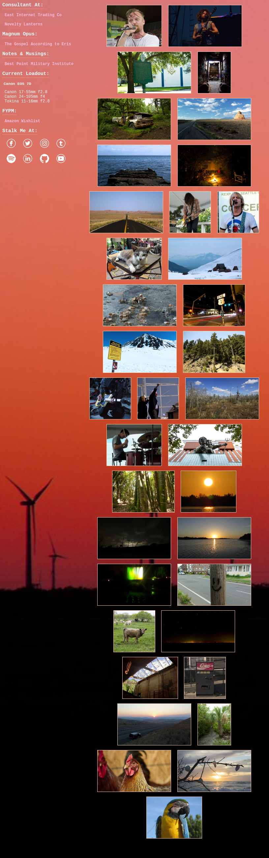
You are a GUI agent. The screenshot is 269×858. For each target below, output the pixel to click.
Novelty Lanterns (24, 27)
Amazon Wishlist (22, 136)
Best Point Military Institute (39, 71)
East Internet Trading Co (33, 17)
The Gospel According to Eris (38, 49)
